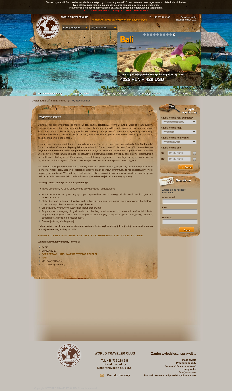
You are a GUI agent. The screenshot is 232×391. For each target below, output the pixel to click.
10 (174, 34)
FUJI (44, 257)
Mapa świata (189, 360)
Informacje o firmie (149, 93)
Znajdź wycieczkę (98, 27)
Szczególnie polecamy (48, 93)
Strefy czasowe (187, 372)
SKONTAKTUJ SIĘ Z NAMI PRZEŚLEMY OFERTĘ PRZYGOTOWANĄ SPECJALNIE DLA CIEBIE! (90, 235)
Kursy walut (189, 369)
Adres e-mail (168, 197)
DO (163, 159)
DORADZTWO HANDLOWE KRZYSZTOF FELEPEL (70, 254)
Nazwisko (167, 217)
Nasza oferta (82, 93)
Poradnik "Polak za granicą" (180, 366)
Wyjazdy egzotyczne (71, 27)
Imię (164, 207)
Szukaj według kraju (171, 128)
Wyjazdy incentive (116, 93)
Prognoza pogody (186, 363)
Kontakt (183, 93)
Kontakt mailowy (118, 375)
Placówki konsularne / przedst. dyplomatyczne (170, 375)
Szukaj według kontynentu (175, 138)
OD (163, 153)
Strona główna (58, 100)
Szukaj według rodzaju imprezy (177, 118)
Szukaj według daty (171, 147)
